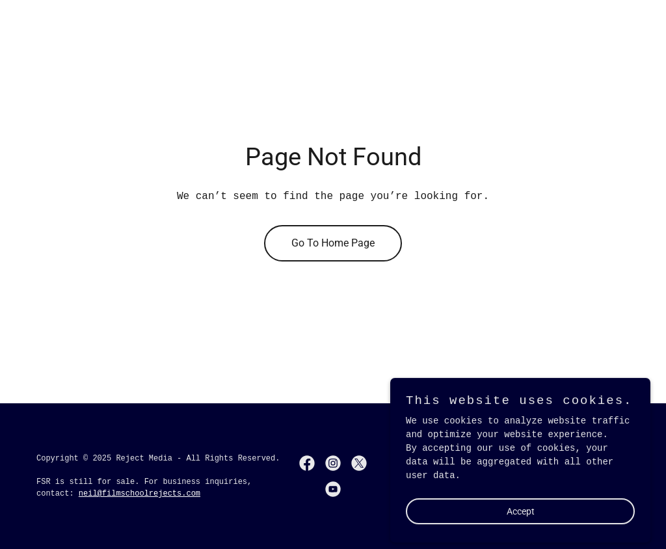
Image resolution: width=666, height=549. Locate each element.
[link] (307, 463)
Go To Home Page (333, 243)
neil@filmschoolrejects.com (139, 493)
